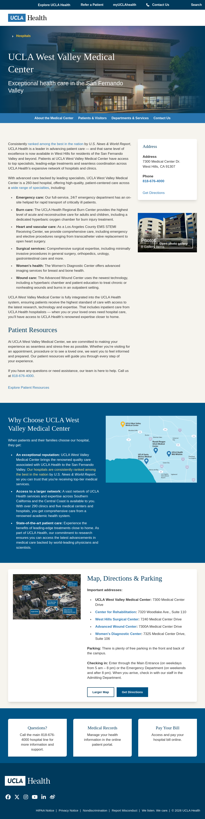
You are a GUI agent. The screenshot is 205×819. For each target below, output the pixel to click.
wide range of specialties (30, 188)
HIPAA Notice (45, 810)
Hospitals (23, 36)
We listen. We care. (155, 810)
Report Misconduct (124, 810)
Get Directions (154, 193)
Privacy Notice (68, 810)
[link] (8, 797)
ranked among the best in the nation (56, 144)
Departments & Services (130, 118)
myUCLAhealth (124, 4)
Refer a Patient (92, 4)
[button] (54, 5)
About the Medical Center (54, 118)
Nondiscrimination (95, 810)
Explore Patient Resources (28, 387)
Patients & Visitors (92, 118)
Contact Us (160, 4)
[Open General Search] (195, 5)
